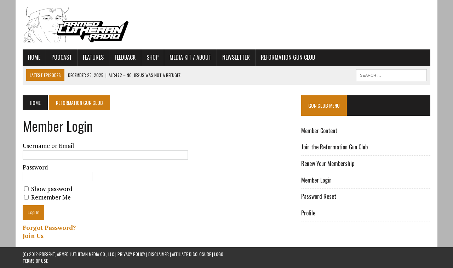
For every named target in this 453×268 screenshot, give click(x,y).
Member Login (316, 180)
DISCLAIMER (158, 254)
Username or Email (48, 146)
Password (35, 167)
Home (34, 57)
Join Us (33, 236)
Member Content (319, 130)
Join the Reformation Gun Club (334, 147)
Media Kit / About (190, 57)
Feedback (125, 57)
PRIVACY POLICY (131, 254)
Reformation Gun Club (288, 57)
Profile (308, 213)
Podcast (61, 57)
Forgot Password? (49, 228)
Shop (153, 57)
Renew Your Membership (327, 163)
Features (93, 57)
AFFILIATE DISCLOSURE (191, 254)
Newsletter (236, 57)
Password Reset (318, 196)
